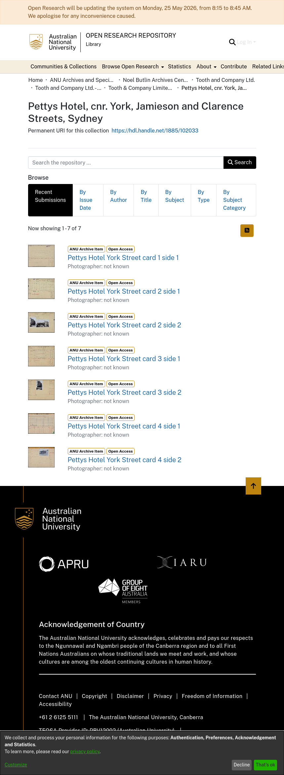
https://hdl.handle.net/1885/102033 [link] (154, 131)
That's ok (265, 764)
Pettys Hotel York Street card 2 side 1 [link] (124, 291)
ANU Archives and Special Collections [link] (83, 80)
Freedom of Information (212, 696)
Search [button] (240, 162)
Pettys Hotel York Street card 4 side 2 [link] (125, 460)
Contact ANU (55, 696)
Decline (242, 764)
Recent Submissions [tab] (50, 196)
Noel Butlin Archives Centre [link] (156, 80)
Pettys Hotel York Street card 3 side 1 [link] (124, 359)
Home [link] (35, 80)
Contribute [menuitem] (234, 66)
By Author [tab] (118, 196)
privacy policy (85, 751)
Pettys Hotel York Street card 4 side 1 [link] (124, 426)
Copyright (94, 696)
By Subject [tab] (174, 196)
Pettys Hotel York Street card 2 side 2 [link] (125, 325)
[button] (232, 42)
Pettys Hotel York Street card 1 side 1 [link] (123, 258)
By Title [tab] (146, 196)
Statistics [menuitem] (179, 66)
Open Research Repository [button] (131, 35)
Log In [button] (245, 42)
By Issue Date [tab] (85, 200)
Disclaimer (130, 696)
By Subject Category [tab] (234, 200)
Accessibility (55, 704)
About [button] (203, 66)
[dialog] (142, 753)
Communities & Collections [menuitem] (64, 66)
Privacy (162, 696)
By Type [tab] (204, 196)
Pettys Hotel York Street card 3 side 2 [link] (125, 392)
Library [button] (93, 44)
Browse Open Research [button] (130, 66)
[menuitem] (132, 66)
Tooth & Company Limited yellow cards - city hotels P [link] (141, 88)
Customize (16, 764)
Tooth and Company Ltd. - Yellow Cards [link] (68, 88)
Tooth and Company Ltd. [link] (225, 80)
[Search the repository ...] (126, 162)
